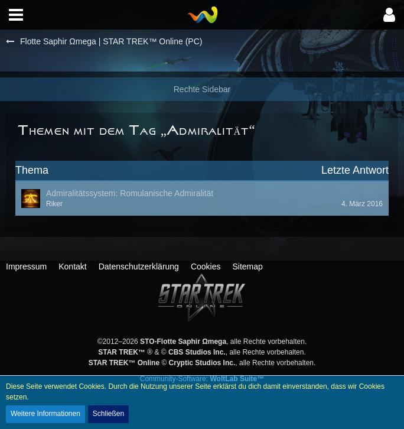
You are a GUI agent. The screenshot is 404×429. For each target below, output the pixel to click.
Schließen (108, 414)
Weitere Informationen (45, 414)
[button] (16, 14)
